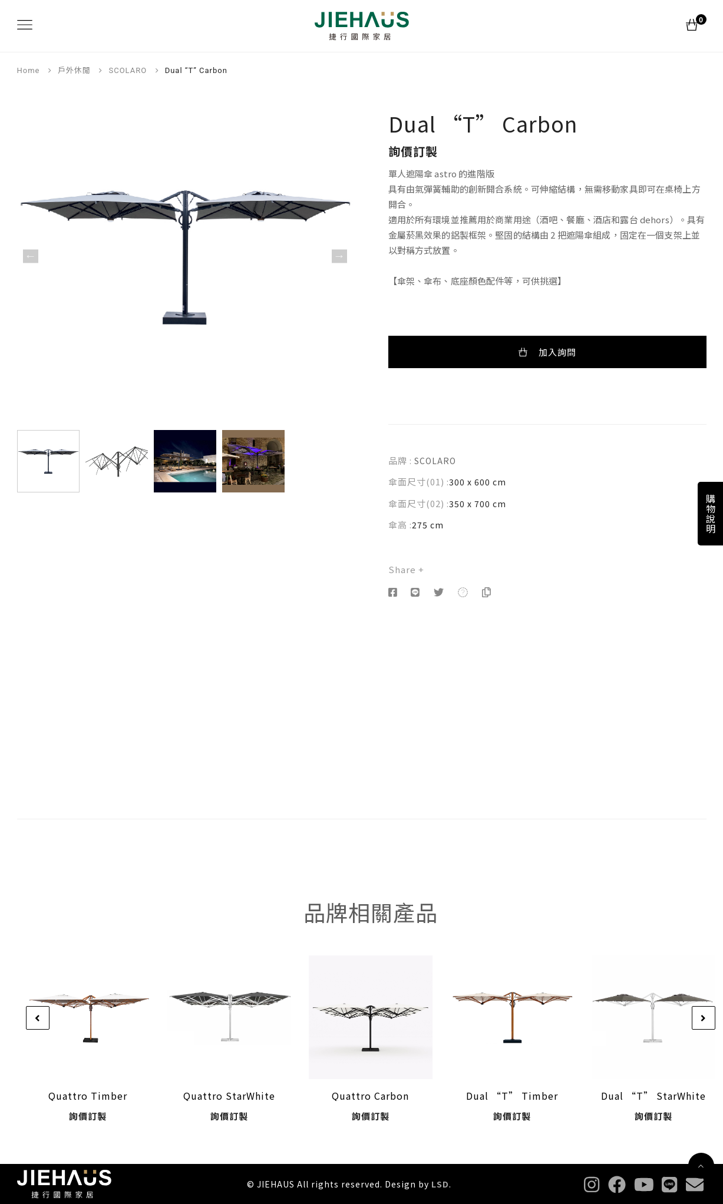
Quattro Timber (87, 1096)
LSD (440, 1184)
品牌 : (400, 460)
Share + (406, 569)
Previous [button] (30, 256)
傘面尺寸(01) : (418, 481)
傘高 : (400, 524)
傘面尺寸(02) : (418, 503)
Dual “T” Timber (512, 1096)
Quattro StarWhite (229, 1096)
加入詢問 (547, 352)
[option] (185, 256)
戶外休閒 (74, 70)
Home (28, 70)
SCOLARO (127, 70)
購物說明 (711, 514)
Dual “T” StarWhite (653, 1096)
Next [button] (339, 256)
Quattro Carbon (370, 1096)
